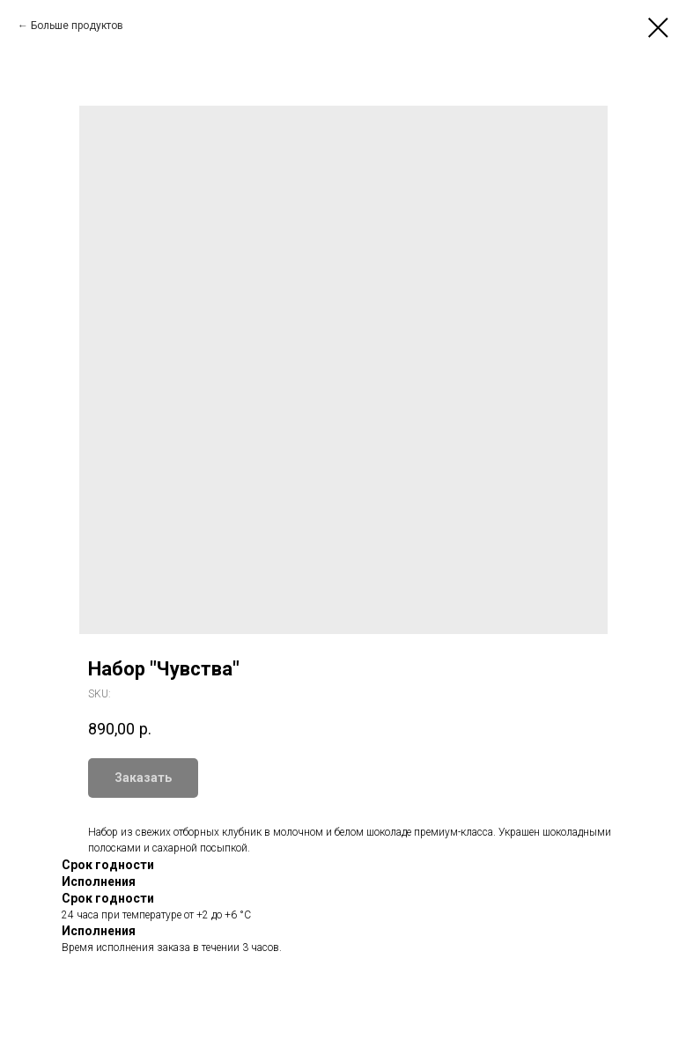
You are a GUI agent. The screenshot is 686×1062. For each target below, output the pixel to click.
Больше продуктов (77, 25)
